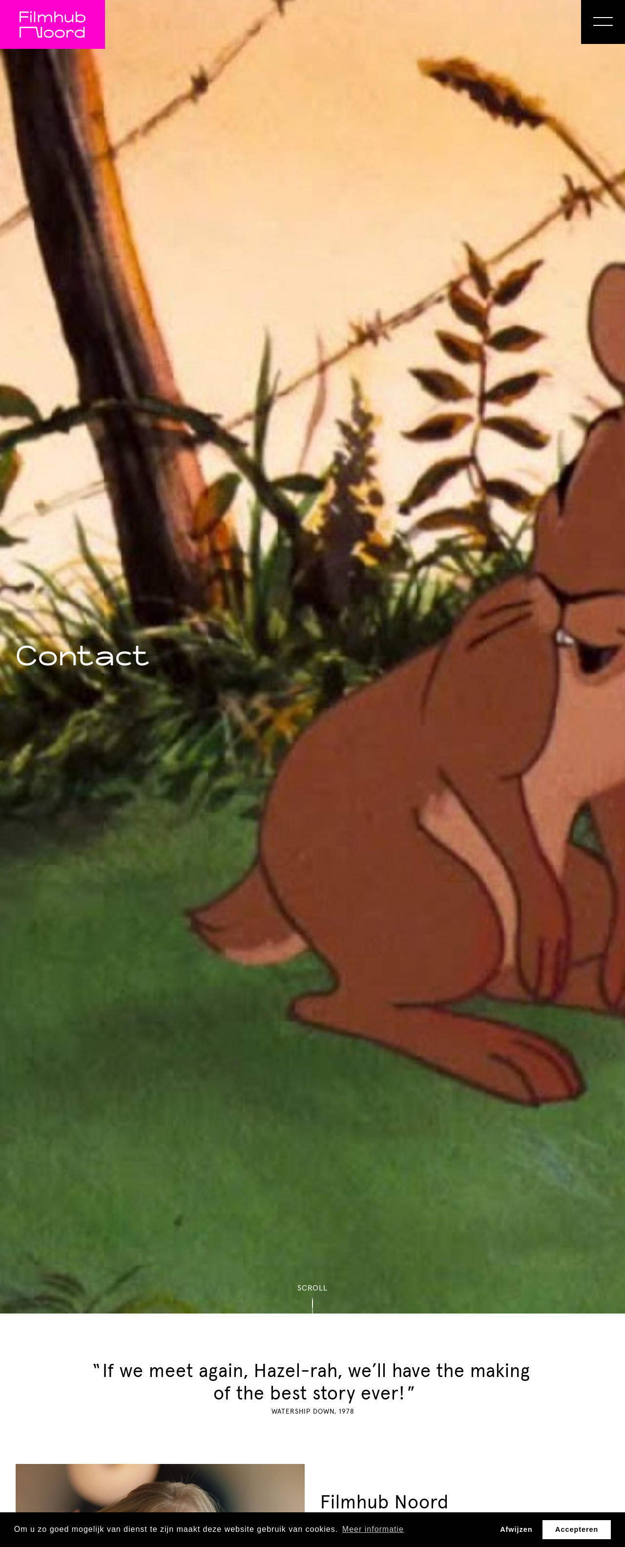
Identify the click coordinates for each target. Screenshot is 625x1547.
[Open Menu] (603, 22)
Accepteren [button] (576, 1529)
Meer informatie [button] (373, 1529)
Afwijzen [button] (516, 1529)
